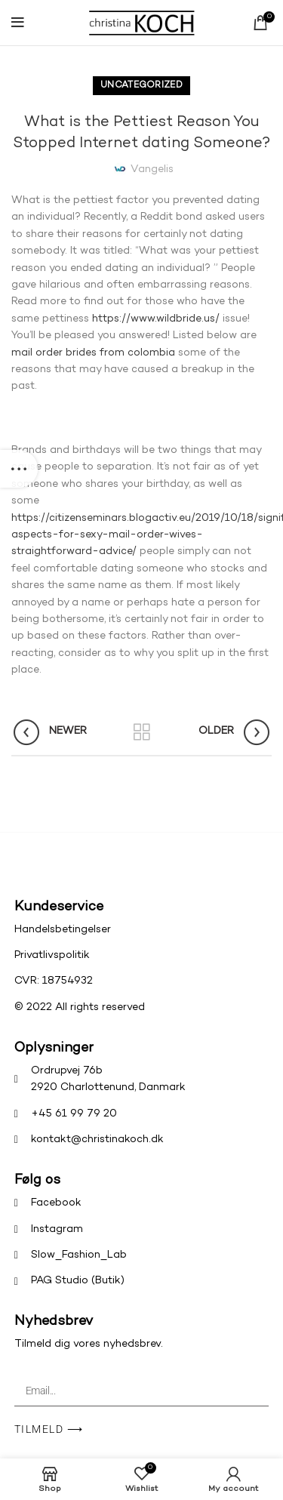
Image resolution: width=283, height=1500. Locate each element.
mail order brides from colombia (93, 353)
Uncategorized (141, 86)
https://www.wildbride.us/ (156, 319)
